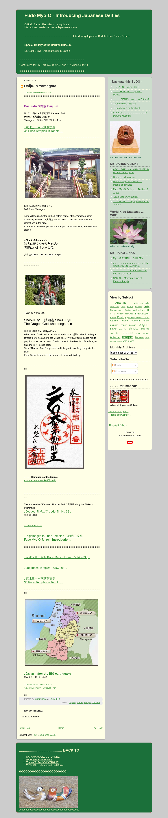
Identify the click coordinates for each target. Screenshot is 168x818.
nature (146, 320)
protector (122, 329)
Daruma (138, 307)
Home (61, 728)
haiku (140, 310)
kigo (127, 317)
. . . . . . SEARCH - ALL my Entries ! (131, 99)
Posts (116, 365)
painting (114, 325)
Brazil (123, 307)
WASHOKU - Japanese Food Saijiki (45, 765)
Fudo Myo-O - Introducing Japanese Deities (72, 15)
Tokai (147, 338)
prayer (113, 328)
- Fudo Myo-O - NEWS (124, 103)
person (132, 325)
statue (80, 702)
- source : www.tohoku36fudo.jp (40, 480)
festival (128, 310)
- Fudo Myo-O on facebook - (127, 108)
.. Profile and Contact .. (119, 415)
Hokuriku (129, 314)
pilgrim (72, 702)
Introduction (142, 313)
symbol (146, 333)
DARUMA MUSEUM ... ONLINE (43, 756)
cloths (130, 306)
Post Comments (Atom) (44, 735)
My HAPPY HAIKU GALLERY (128, 258)
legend (124, 320)
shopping (145, 329)
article (136, 303)
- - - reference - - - (33, 525)
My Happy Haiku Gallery (39, 759)
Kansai (113, 317)
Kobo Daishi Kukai (141, 317)
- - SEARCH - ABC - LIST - (126, 87)
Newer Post (24, 728)
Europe (121, 310)
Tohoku (96, 702)
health (146, 310)
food (135, 310)
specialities (115, 333)
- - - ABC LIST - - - (121, 302)
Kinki (131, 317)
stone (137, 333)
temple (87, 702)
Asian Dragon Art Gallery (125, 197)
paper (124, 325)
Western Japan (116, 341)
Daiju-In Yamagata (40, 86)
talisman (115, 337)
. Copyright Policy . (117, 425)
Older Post (97, 728)
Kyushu (114, 320)
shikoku (133, 328)
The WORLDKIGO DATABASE (42, 762)
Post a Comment (31, 716)
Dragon (113, 310)
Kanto (120, 317)
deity (146, 306)
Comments (119, 371)
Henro (112, 314)
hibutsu (120, 314)
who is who (128, 341)
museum (135, 320)
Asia (141, 303)
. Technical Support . (118, 411)
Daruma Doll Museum (124, 177)
